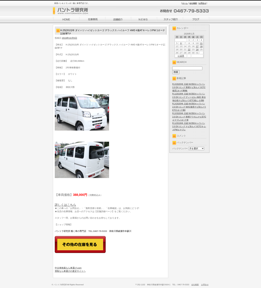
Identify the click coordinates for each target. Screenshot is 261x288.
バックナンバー (180, 148)
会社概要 (193, 3)
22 (189, 49)
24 (197, 49)
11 (201, 43)
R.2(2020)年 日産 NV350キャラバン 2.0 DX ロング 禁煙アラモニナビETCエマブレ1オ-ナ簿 (189, 116)
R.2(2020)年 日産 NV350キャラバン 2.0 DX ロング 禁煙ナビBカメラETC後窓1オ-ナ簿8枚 (188, 87)
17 (197, 46)
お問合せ (202, 3)
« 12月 (181, 56)
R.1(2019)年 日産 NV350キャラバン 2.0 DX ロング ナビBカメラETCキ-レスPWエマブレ (189, 126)
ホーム (185, 3)
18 (201, 46)
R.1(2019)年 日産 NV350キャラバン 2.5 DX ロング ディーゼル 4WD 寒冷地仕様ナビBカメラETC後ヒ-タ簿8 (189, 97)
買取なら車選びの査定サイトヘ (70, 271)
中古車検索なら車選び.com (68, 268)
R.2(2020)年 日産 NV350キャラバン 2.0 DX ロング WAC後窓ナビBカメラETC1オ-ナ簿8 (189, 107)
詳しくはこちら (65, 205)
